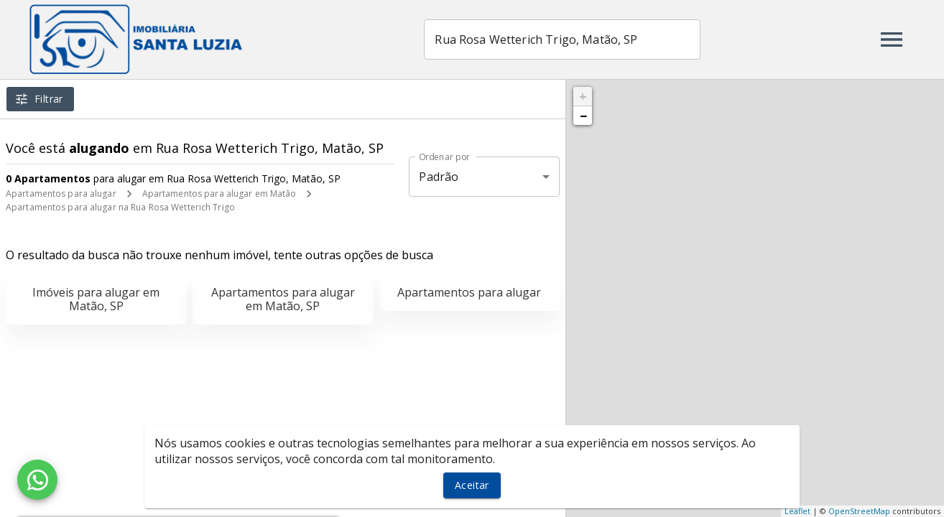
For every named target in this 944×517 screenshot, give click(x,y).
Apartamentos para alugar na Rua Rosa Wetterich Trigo (120, 207)
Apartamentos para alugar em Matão (219, 193)
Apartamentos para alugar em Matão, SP (283, 299)
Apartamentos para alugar (61, 193)
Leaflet (797, 511)
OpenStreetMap (859, 511)
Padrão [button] (438, 177)
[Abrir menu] (892, 39)
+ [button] (583, 96)
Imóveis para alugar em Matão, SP (95, 299)
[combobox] (564, 39)
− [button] (583, 115)
